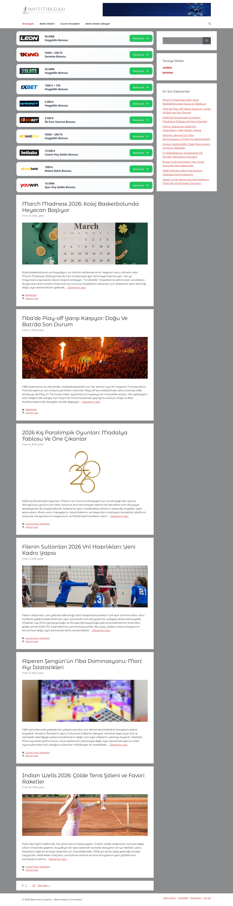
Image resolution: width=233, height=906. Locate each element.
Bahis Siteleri (47, 23)
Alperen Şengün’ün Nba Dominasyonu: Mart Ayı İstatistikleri (82, 664)
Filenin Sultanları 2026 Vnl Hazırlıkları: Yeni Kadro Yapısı (78, 550)
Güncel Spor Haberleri (38, 524)
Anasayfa (28, 23)
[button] (210, 23)
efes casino (169, 897)
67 (34, 885)
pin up (207, 897)
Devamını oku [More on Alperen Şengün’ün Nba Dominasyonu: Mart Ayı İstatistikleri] (119, 744)
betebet (168, 72)
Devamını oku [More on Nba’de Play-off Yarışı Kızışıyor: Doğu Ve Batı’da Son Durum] (91, 401)
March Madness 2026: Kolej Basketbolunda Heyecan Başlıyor (80, 207)
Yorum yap (32, 298)
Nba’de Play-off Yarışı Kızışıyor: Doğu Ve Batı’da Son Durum (75, 321)
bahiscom (195, 897)
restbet (167, 67)
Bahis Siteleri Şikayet (98, 23)
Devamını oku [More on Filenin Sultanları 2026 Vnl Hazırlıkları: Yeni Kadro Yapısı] (101, 630)
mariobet (183, 897)
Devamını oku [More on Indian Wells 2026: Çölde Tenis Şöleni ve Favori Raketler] (58, 859)
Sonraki (44, 885)
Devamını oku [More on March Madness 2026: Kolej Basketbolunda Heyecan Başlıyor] (77, 287)
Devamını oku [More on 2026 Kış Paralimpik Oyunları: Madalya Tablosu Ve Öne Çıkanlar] (119, 516)
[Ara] (206, 40)
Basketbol (31, 295)
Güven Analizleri (70, 23)
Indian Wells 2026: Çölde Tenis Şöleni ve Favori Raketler (83, 778)
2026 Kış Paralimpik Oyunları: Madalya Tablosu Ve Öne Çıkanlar (74, 435)
